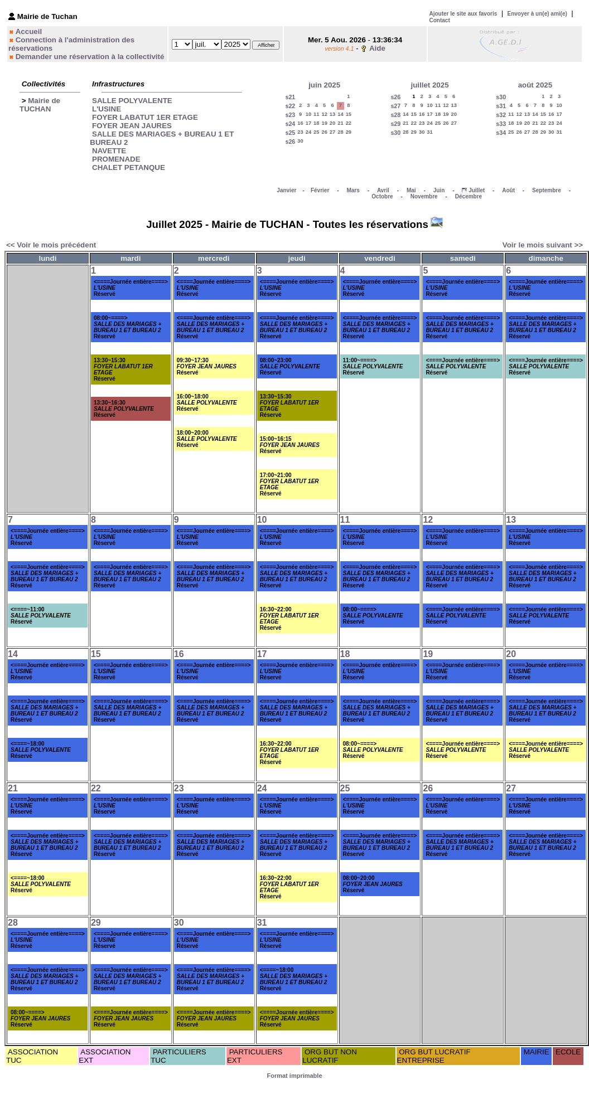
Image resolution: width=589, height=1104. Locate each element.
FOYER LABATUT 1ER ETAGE (145, 117)
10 (308, 114)
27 (332, 132)
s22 (291, 106)
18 (316, 123)
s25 (291, 132)
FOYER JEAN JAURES (132, 125)
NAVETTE (109, 151)
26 (324, 132)
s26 (291, 141)
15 (348, 114)
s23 (291, 114)
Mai (411, 190)
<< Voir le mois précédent (51, 245)
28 (340, 132)
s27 (395, 106)
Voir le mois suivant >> (543, 245)
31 (429, 132)
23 (300, 132)
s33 (501, 123)
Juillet (477, 190)
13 (332, 114)
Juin (439, 190)
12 (324, 114)
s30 (395, 132)
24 (308, 132)
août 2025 (535, 85)
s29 (395, 123)
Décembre (468, 196)
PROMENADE (116, 159)
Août (508, 190)
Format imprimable (294, 1075)
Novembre (424, 196)
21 (340, 123)
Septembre (546, 190)
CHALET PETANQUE (128, 167)
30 (300, 141)
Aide (377, 48)
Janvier (286, 190)
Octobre (382, 196)
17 (308, 123)
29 (348, 132)
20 (332, 123)
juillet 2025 (429, 85)
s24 (291, 123)
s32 (501, 114)
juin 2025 (324, 85)
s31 (501, 106)
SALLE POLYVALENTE (132, 100)
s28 (395, 114)
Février (320, 190)
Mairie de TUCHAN (40, 104)
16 (300, 123)
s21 (291, 97)
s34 (501, 132)
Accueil (29, 31)
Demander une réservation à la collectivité (90, 56)
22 (348, 123)
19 (324, 123)
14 (340, 114)
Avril (383, 190)
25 (316, 132)
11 (316, 114)
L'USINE (106, 109)
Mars (352, 190)
